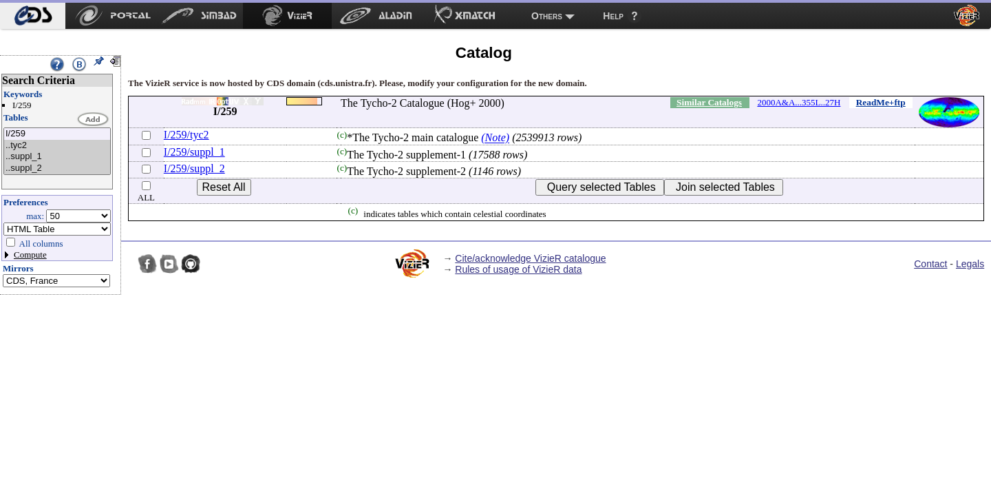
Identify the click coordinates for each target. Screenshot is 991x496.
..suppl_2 (57, 168)
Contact (930, 263)
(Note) (495, 138)
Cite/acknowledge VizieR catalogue (530, 258)
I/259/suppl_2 (194, 168)
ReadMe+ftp (881, 102)
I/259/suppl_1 (194, 152)
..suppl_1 (57, 157)
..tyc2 (57, 146)
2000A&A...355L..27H (798, 102)
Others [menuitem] (546, 15)
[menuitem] (32, 16)
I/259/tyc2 (186, 135)
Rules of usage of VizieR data (518, 269)
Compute (30, 254)
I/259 (57, 134)
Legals (970, 263)
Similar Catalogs (709, 102)
